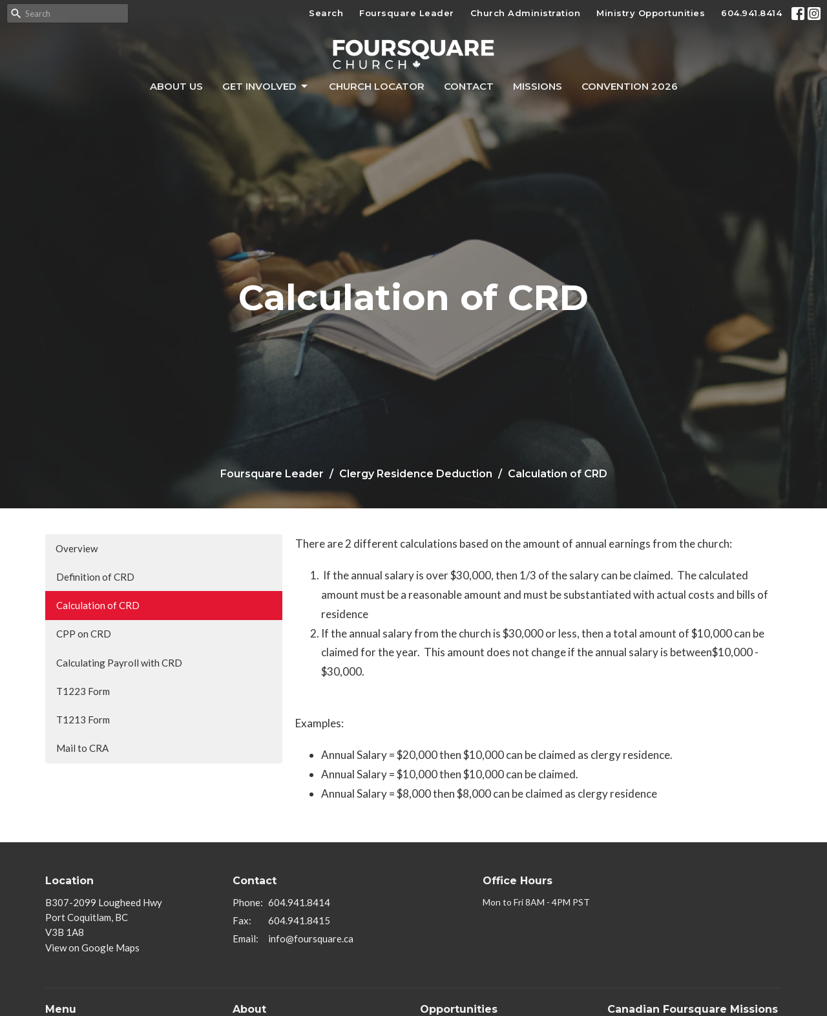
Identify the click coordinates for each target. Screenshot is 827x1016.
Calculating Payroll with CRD (119, 663)
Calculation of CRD (98, 605)
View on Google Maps (92, 947)
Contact (469, 86)
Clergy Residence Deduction (415, 474)
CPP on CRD (83, 633)
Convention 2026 (629, 86)
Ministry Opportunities (650, 13)
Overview (77, 548)
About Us (176, 86)
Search (326, 13)
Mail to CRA (82, 748)
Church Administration (525, 13)
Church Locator (376, 86)
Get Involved (265, 86)
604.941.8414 (751, 13)
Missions (537, 86)
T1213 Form (83, 719)
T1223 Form (83, 691)
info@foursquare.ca (310, 938)
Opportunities (458, 1009)
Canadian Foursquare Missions (692, 1009)
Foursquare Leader (406, 13)
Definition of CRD (95, 577)
